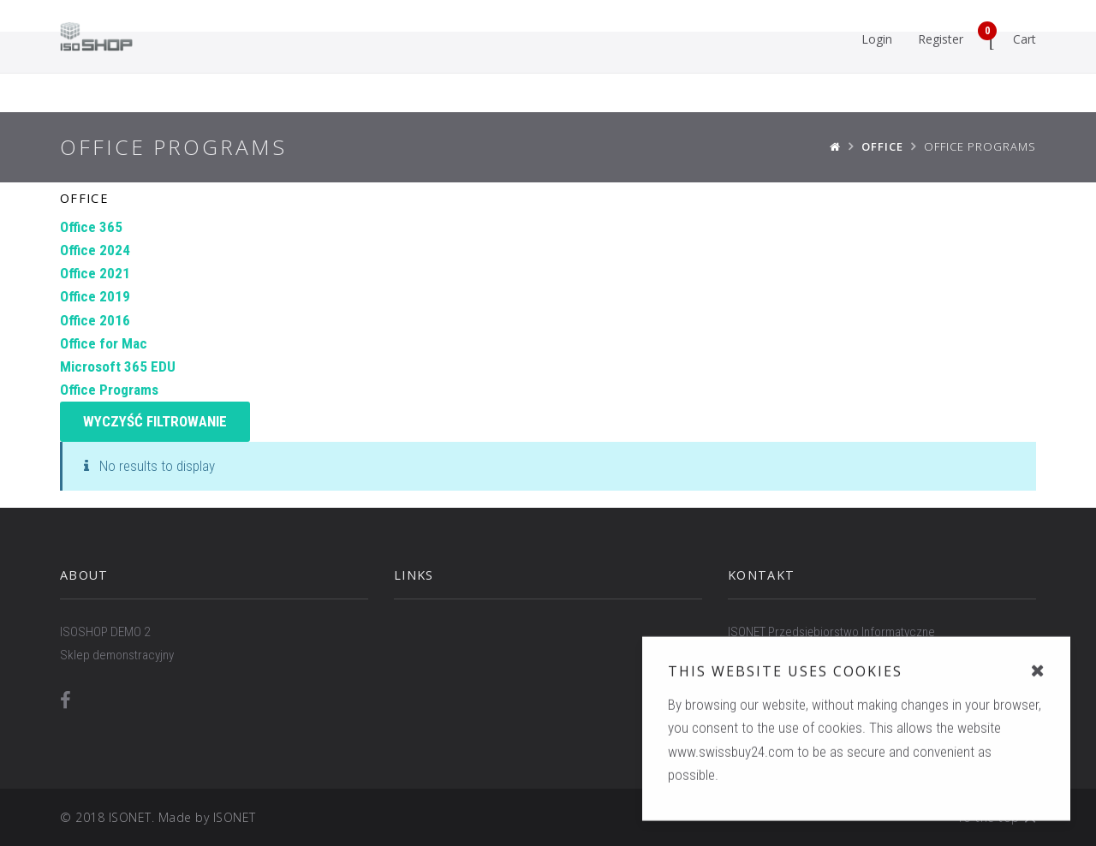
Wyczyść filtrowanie (155, 421)
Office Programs (109, 389)
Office (84, 198)
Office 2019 (95, 296)
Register (940, 39)
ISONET (234, 817)
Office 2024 (95, 250)
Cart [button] (1007, 35)
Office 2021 (95, 273)
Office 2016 (95, 320)
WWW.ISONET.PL (770, 725)
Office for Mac (103, 343)
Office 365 (91, 226)
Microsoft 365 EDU (118, 366)
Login (876, 39)
